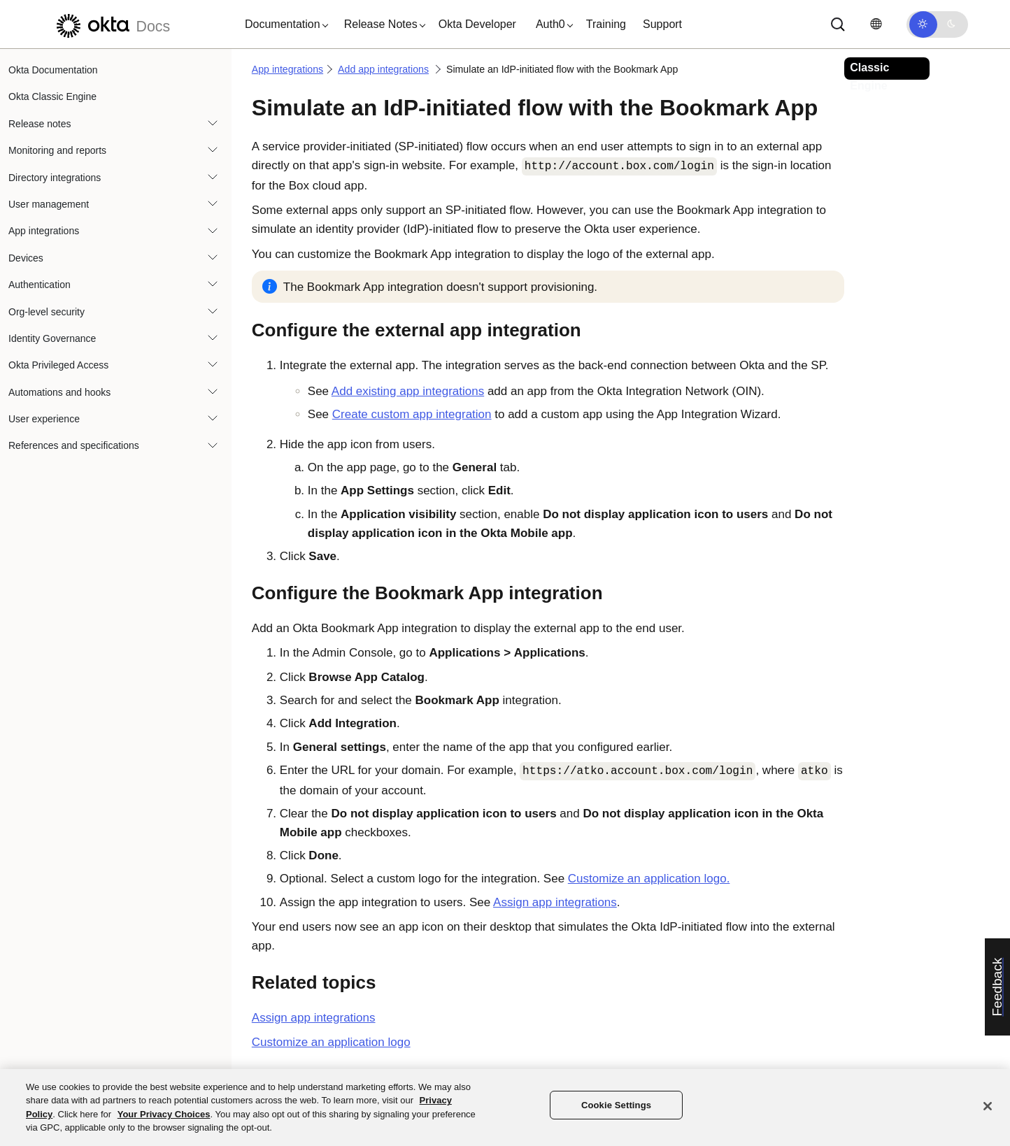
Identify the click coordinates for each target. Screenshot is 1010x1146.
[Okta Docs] (111, 24)
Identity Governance (52, 338)
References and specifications (73, 445)
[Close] (987, 1106)
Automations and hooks (59, 392)
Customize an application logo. (649, 878)
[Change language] (876, 24)
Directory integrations (54, 177)
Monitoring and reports (57, 150)
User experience (44, 418)
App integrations (43, 230)
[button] (283, 24)
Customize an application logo (331, 1042)
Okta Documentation (53, 70)
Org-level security (46, 311)
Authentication (39, 284)
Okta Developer (477, 24)
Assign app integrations (555, 902)
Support (662, 24)
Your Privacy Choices (164, 1114)
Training (606, 24)
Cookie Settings (616, 1105)
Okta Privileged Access (58, 365)
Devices (25, 258)
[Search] (838, 24)
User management (48, 204)
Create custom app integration (412, 414)
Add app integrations (383, 69)
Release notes (39, 123)
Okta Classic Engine (52, 96)
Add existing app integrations (408, 391)
